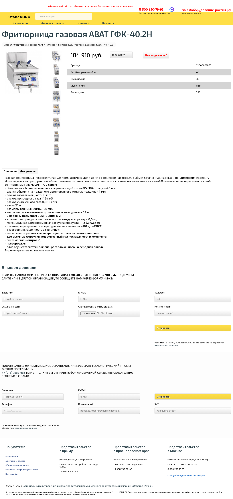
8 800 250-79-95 (151, 9)
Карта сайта (11, 474)
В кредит (83, 22)
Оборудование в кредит (17, 465)
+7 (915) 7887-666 (13, 372)
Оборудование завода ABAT (28, 44)
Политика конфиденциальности (22, 469)
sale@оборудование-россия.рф (206, 10)
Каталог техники (19, 16)
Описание (10, 171)
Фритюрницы (65, 44)
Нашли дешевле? (158, 55)
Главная (8, 44)
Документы (28, 171)
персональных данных (166, 345)
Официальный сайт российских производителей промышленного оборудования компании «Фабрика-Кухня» (88, 485)
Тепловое (50, 44)
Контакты (108, 22)
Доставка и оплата (52, 22)
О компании (20, 22)
